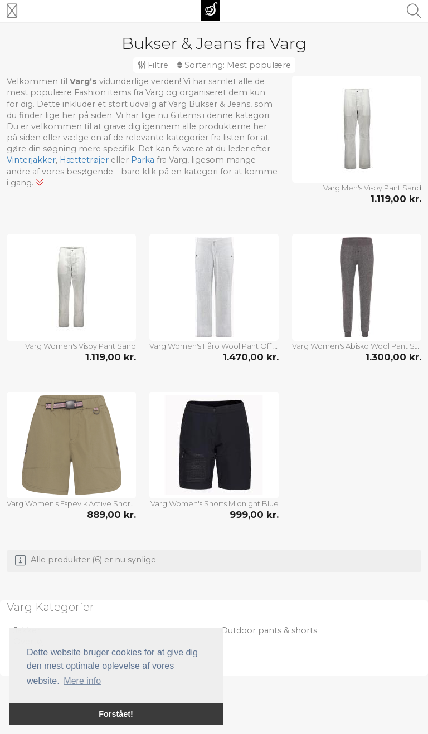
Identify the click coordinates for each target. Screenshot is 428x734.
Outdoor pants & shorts (269, 630)
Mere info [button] (82, 681)
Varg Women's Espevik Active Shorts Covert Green (71, 503)
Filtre (153, 65)
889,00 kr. (111, 514)
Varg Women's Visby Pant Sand (80, 345)
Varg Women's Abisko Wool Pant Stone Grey (356, 345)
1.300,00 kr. (393, 357)
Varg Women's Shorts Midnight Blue (214, 503)
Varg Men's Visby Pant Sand (372, 187)
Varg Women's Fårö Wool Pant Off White (214, 345)
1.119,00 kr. (396, 198)
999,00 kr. (254, 514)
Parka (142, 160)
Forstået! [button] (116, 713)
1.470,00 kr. (251, 357)
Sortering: (234, 65)
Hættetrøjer (84, 160)
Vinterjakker (31, 160)
